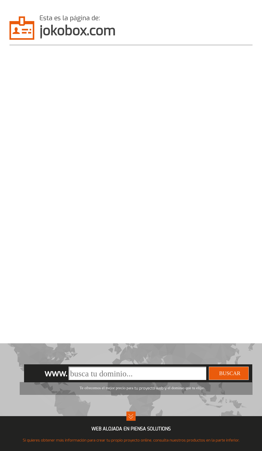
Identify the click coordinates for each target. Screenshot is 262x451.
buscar (229, 373)
